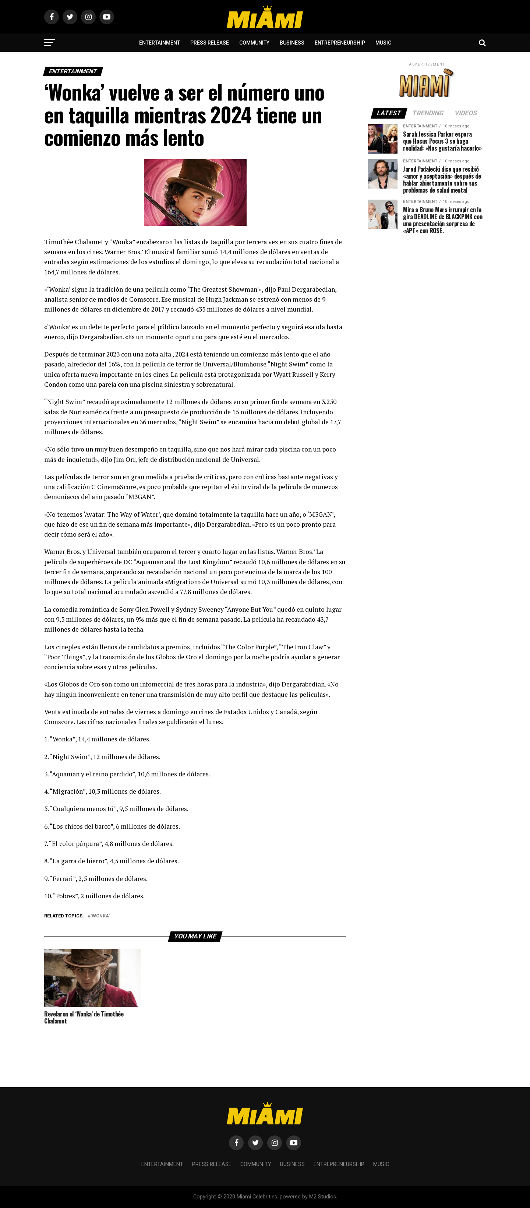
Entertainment (159, 43)
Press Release (209, 43)
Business (292, 43)
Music (383, 43)
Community (254, 43)
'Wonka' (100, 916)
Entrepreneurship (340, 43)
